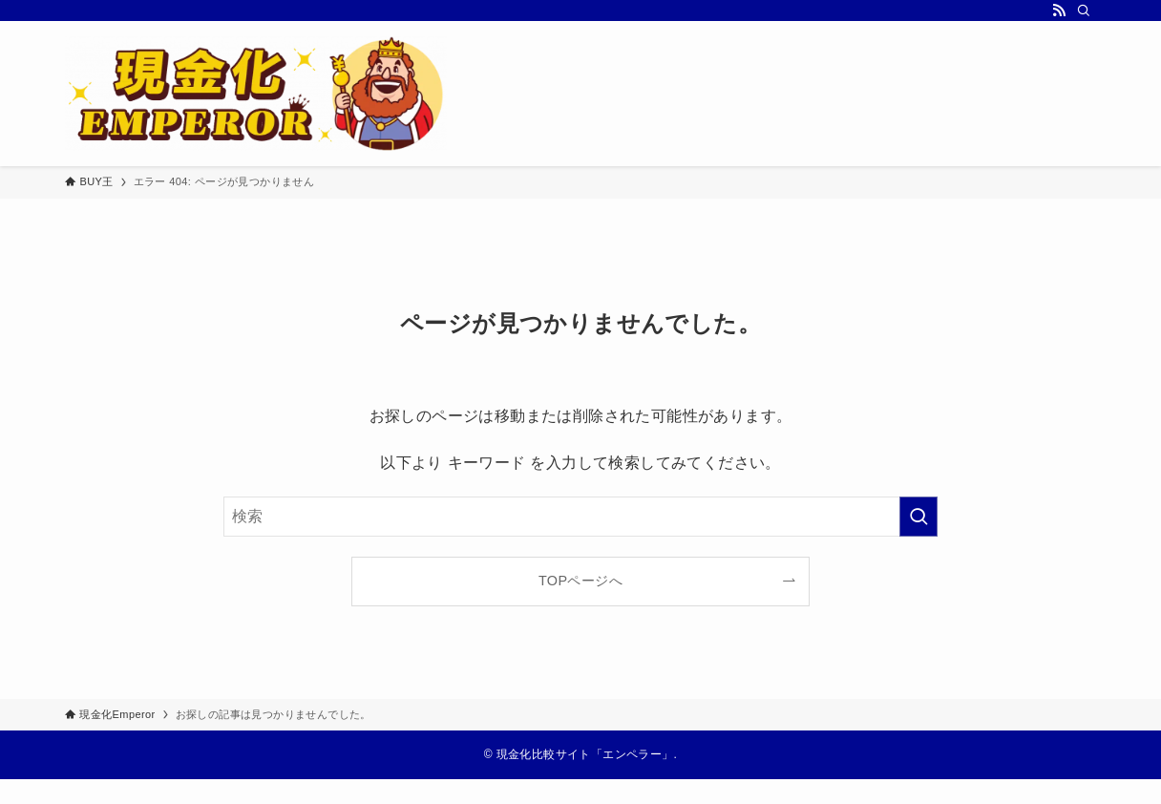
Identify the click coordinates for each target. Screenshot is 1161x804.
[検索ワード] (580, 517)
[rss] (1058, 10)
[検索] (1083, 10)
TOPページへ (580, 580)
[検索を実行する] (918, 517)
